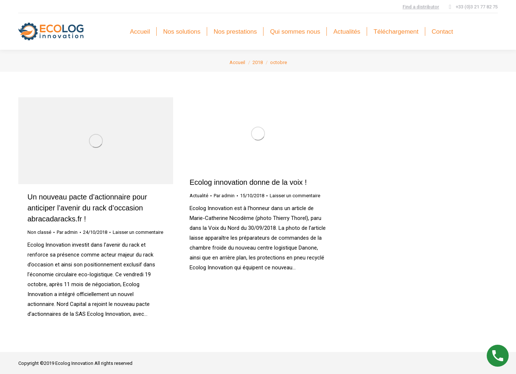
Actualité (199, 195)
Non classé (39, 232)
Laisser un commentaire (138, 232)
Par (67, 232)
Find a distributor (421, 7)
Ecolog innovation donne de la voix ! (248, 182)
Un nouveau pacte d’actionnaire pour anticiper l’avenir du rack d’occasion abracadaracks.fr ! (87, 208)
